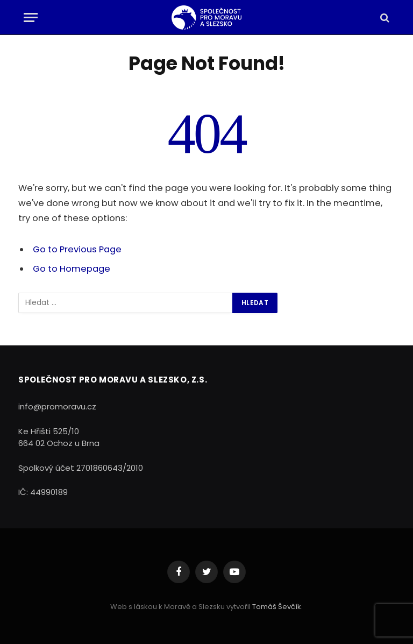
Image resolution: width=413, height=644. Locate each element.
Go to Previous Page (77, 249)
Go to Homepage (71, 269)
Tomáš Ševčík (276, 606)
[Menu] (31, 17)
